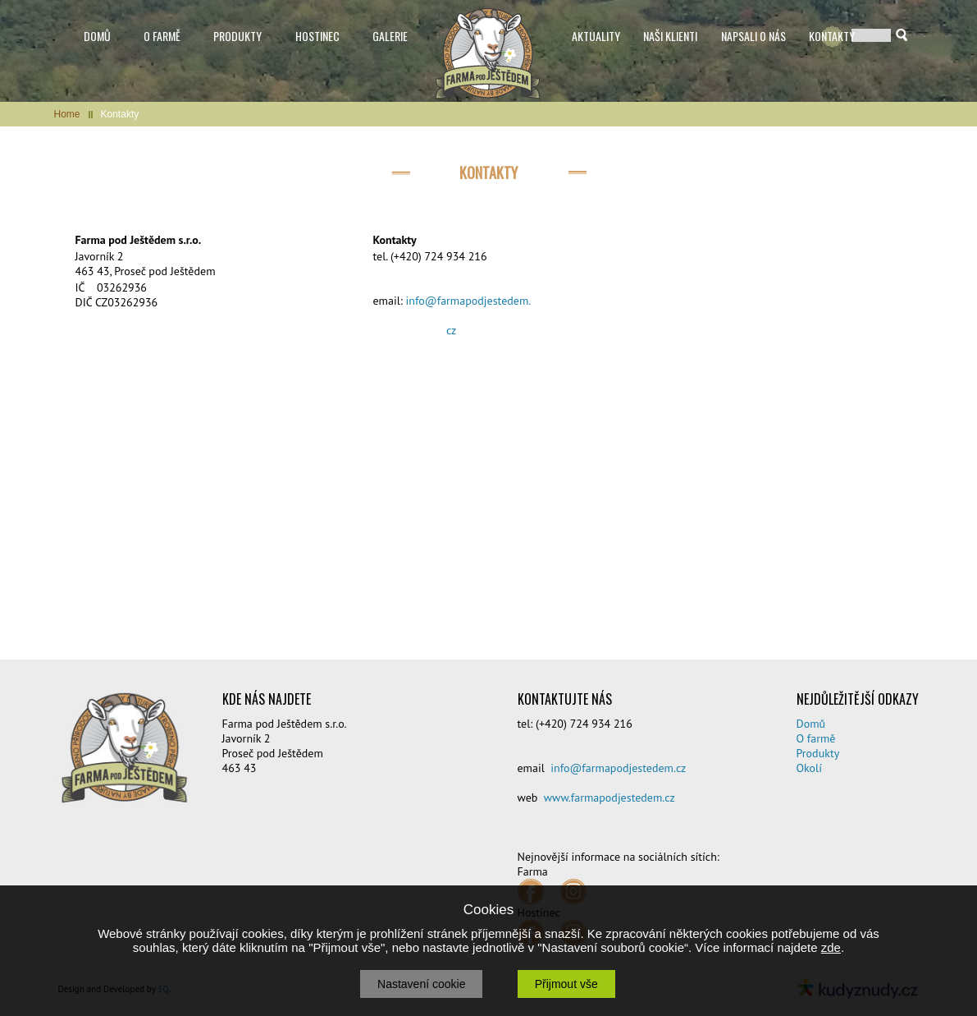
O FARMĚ (162, 35)
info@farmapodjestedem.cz (618, 768)
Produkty (818, 753)
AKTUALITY (596, 35)
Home (67, 114)
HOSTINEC (317, 35)
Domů (811, 723)
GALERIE (390, 35)
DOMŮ (97, 35)
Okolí (809, 768)
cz (451, 330)
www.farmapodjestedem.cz (609, 797)
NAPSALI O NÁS (753, 35)
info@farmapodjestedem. (469, 300)
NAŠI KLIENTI (670, 35)
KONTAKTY (832, 35)
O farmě (816, 738)
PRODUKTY (237, 35)
